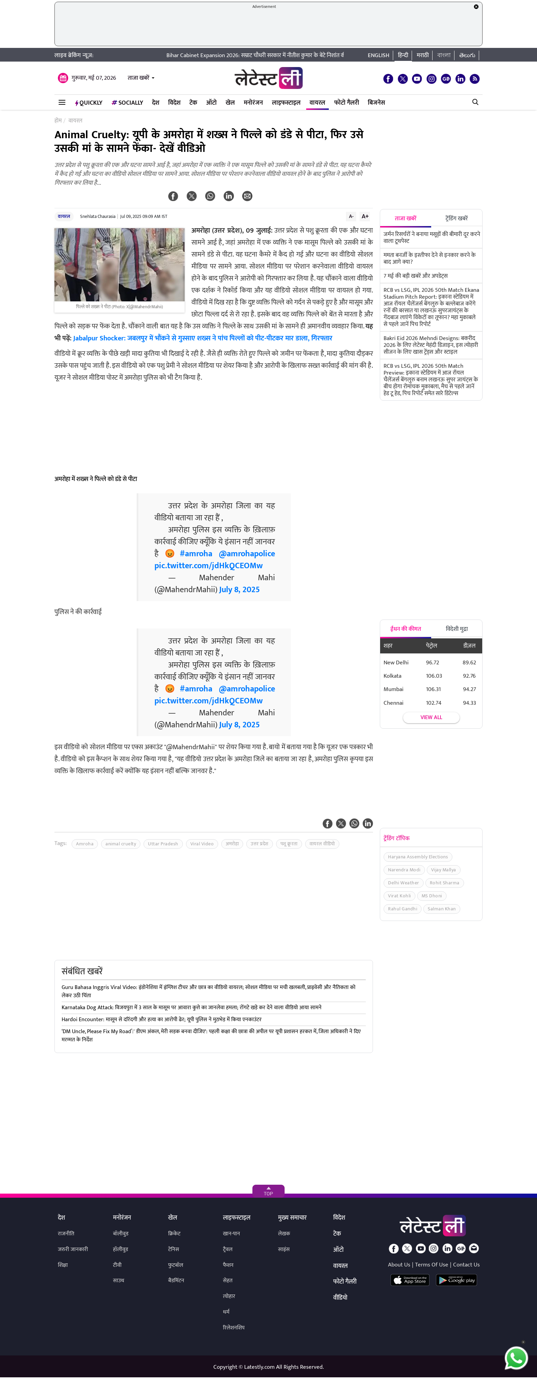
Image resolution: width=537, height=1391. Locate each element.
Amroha (84, 844)
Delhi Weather (403, 883)
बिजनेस (376, 103)
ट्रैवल (228, 1249)
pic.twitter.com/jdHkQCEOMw (208, 566)
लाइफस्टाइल (286, 103)
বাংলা (444, 55)
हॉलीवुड (120, 1249)
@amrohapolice (247, 554)
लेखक (284, 1233)
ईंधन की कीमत (405, 629)
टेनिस (173, 1249)
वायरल (317, 103)
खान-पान (231, 1233)
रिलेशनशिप (234, 1327)
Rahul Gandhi (402, 909)
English (378, 55)
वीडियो (340, 1298)
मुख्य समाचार (292, 1218)
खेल (230, 103)
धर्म (226, 1312)
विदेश (174, 103)
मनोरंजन (253, 103)
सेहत (228, 1280)
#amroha (196, 554)
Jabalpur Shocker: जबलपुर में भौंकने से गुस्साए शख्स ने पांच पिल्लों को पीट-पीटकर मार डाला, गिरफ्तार (203, 338)
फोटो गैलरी (346, 103)
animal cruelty (120, 844)
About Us (399, 1265)
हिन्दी (403, 55)
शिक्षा (63, 1265)
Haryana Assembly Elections (418, 857)
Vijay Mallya (443, 870)
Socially (127, 103)
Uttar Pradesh (163, 844)
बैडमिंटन (176, 1280)
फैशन (228, 1265)
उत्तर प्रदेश (259, 844)
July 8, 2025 (239, 590)
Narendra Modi (404, 870)
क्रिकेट (174, 1233)
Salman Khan (442, 909)
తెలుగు (467, 55)
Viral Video (202, 844)
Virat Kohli (399, 896)
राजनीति (66, 1233)
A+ (365, 216)
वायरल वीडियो (322, 844)
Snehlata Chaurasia (97, 216)
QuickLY (88, 103)
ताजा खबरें (138, 78)
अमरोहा (232, 844)
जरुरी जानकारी (73, 1249)
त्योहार (229, 1296)
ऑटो (211, 103)
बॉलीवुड (120, 1233)
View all (431, 717)
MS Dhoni (432, 896)
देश (155, 103)
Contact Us (466, 1265)
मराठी (423, 55)
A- (351, 216)
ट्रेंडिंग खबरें (457, 218)
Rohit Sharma (445, 883)
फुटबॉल (175, 1265)
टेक (193, 103)
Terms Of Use (431, 1265)
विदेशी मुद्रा (457, 629)
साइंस (284, 1249)
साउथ (118, 1280)
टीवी (117, 1265)
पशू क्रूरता (289, 844)
